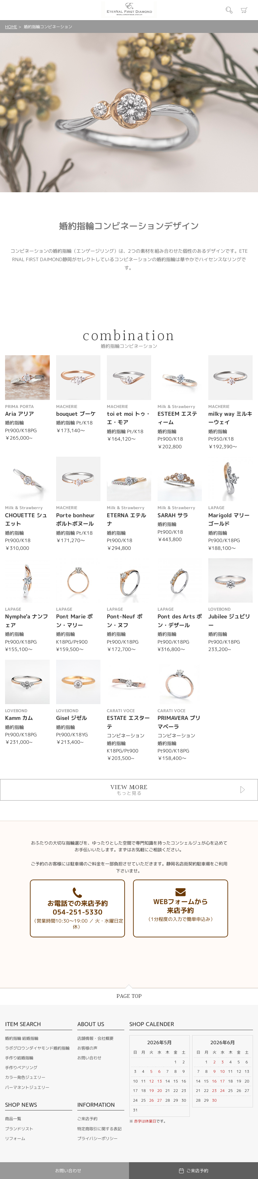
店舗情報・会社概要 (95, 1038)
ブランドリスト (19, 1129)
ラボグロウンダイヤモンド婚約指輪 (37, 1048)
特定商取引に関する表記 (99, 1129)
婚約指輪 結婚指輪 (21, 1038)
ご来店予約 (87, 1119)
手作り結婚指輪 (19, 1058)
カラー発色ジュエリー (25, 1077)
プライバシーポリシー (97, 1138)
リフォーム (15, 1138)
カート (244, 10)
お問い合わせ (89, 1058)
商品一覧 (13, 1119)
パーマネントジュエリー (27, 1087)
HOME (11, 27)
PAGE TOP (129, 996)
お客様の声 (87, 1048)
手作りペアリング (21, 1067)
